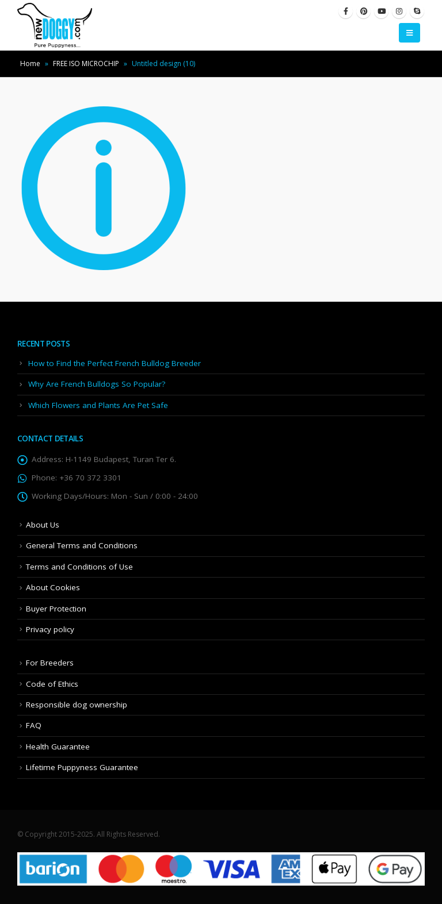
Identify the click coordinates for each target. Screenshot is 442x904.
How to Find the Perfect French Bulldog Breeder (114, 363)
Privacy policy (50, 629)
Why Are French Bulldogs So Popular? (96, 384)
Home (30, 63)
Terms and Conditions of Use (79, 566)
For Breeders (50, 662)
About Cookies (53, 587)
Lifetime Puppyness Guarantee (82, 767)
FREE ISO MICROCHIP (86, 63)
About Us (42, 525)
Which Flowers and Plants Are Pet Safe (98, 405)
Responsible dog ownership (76, 704)
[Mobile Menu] (409, 33)
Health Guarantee (58, 746)
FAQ (33, 725)
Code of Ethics (52, 684)
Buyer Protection (56, 608)
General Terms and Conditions (82, 545)
